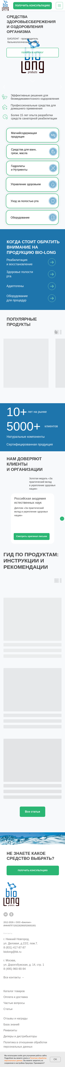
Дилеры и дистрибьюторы (20, 1036)
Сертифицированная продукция (30, 444)
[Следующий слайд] (62, 519)
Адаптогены (15, 286)
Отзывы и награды (15, 1018)
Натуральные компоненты (26, 436)
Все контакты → (13, 977)
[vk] (5, 914)
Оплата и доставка (15, 997)
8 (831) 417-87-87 (14, 947)
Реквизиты (10, 1030)
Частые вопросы (14, 1003)
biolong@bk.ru (12, 951)
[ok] (11, 914)
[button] (32, 5)
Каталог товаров (14, 991)
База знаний (11, 1024)
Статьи (7, 1009)
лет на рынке (37, 412)
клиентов (51, 426)
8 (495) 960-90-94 (14, 968)
